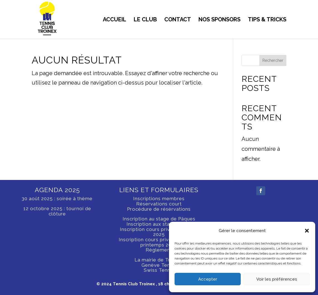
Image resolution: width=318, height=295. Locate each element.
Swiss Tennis (159, 270)
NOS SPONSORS (219, 20)
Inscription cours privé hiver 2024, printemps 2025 (159, 242)
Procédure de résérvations (159, 209)
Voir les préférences (276, 279)
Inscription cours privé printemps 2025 (159, 232)
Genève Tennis (159, 265)
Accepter (207, 279)
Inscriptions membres (159, 198)
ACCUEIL (114, 20)
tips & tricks (267, 20)
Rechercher (272, 60)
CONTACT (177, 20)
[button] (307, 230)
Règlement (159, 250)
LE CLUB (145, 20)
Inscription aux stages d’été (159, 224)
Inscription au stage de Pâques (159, 219)
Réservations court (159, 204)
